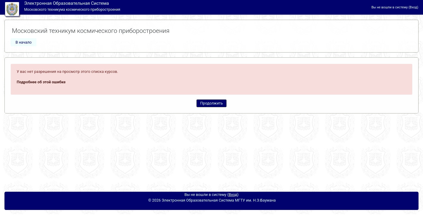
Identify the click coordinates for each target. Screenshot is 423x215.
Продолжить (211, 103)
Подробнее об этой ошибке (41, 82)
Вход (413, 7)
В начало (24, 42)
